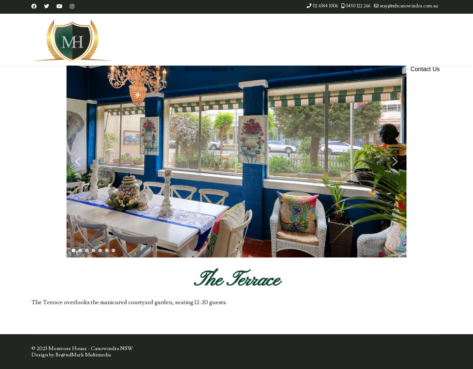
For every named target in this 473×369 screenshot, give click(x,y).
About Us (155, 69)
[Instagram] (72, 6)
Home (124, 69)
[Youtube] (59, 6)
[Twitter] (46, 6)
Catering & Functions (272, 69)
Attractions (385, 69)
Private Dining (335, 69)
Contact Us (425, 69)
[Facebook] (34, 6)
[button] (78, 161)
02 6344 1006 (325, 6)
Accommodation (206, 69)
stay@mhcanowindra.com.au (409, 6)
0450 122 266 (358, 6)
